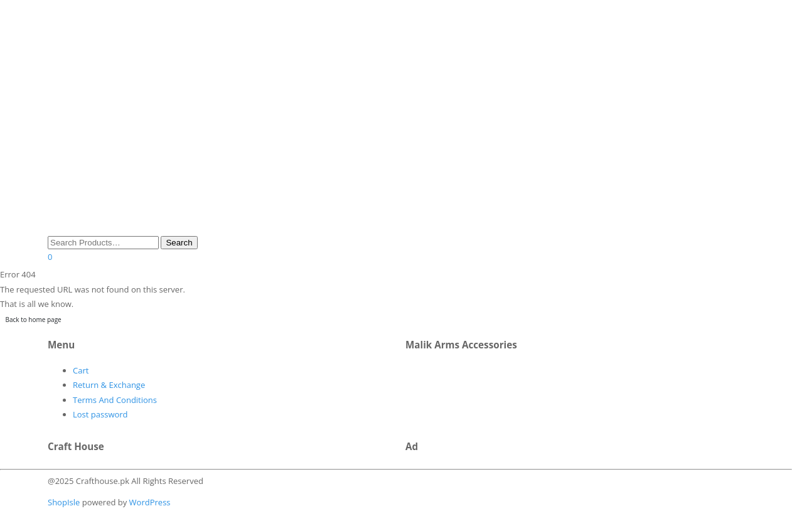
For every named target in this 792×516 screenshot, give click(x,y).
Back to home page (34, 319)
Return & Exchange (109, 384)
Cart (80, 370)
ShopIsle (65, 502)
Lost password (100, 414)
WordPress (148, 502)
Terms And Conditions (115, 400)
